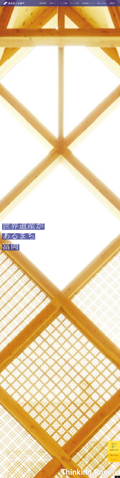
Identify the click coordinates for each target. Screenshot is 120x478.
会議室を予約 (114, 447)
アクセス (114, 460)
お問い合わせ (114, 455)
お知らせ (52, 3)
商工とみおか (101, 3)
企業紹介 (112, 3)
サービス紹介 (74, 3)
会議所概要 (42, 3)
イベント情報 (62, 3)
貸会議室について (88, 3)
